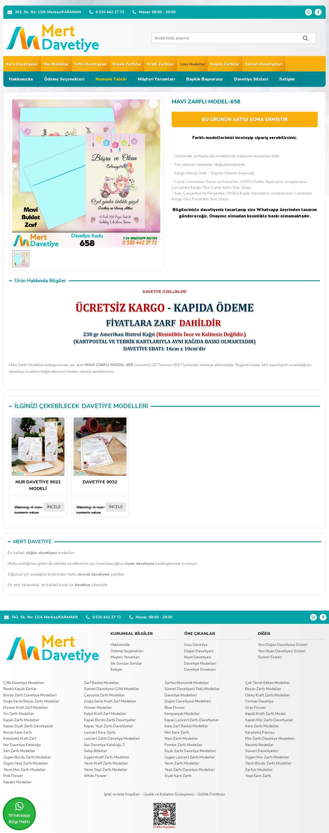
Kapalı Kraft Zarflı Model (265, 713)
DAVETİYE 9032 (100, 451)
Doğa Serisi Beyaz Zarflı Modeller (31, 701)
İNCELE (54, 507)
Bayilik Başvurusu (204, 79)
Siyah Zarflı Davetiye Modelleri (190, 751)
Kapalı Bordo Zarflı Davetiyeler (110, 720)
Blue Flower (174, 707)
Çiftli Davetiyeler (91, 64)
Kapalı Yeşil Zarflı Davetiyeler (108, 726)
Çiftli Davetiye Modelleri (23, 682)
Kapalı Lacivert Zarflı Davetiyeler (191, 720)
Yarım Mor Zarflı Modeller (24, 769)
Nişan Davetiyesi (198, 657)
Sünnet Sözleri (270, 657)
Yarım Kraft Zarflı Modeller (106, 763)
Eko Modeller (56, 64)
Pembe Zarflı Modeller (183, 744)
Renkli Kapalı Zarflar (20, 688)
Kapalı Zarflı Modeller (21, 720)
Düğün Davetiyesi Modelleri (187, 701)
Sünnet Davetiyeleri (264, 64)
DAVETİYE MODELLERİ (115, 406)
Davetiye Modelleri (200, 663)
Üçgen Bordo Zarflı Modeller (27, 757)
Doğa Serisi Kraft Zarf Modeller (110, 701)
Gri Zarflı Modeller (18, 713)
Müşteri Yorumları (156, 79)
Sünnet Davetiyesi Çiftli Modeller (111, 688)
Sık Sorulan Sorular (126, 663)
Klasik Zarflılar (127, 64)
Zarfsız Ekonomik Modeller (186, 682)
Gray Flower (255, 707)
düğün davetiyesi (41, 552)
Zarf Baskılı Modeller (101, 682)
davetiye (82, 584)
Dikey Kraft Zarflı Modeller (267, 695)
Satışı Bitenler (95, 751)
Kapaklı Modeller (17, 782)
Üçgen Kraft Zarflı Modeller (107, 757)
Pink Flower (13, 775)
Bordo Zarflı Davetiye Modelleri (29, 695)
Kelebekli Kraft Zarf (19, 738)
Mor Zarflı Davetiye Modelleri (270, 738)
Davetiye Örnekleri (200, 669)
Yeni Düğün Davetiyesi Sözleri (283, 644)
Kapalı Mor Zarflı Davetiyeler (269, 720)
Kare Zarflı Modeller (262, 726)
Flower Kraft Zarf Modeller (25, 707)
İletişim (287, 79)
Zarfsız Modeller (259, 769)
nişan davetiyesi (139, 563)
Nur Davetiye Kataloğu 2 (104, 744)
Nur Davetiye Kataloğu (22, 744)
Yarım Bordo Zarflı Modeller (268, 763)
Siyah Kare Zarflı (178, 775)
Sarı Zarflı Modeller (19, 751)
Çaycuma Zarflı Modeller (104, 695)
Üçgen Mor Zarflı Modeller (267, 757)
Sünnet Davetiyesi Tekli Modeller (192, 688)
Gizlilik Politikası (211, 794)
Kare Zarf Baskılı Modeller (186, 726)
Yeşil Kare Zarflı (258, 775)
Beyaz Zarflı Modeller (263, 688)
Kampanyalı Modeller (182, 713)
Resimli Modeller (259, 744)
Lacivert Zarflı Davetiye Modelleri (112, 738)
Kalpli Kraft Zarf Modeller (105, 713)
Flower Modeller (98, 707)
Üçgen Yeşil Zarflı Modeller (25, 763)
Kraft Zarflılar (160, 64)
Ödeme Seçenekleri (64, 79)
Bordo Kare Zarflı (17, 732)
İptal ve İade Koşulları (122, 794)
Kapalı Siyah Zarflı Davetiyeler (28, 726)
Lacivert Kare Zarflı (99, 732)
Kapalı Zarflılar (225, 64)
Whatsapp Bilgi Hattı (19, 812)
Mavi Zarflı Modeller (181, 738)
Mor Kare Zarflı (176, 732)
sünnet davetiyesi (93, 574)
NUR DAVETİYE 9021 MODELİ (38, 454)
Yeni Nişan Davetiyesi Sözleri (282, 651)
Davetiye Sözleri (251, 79)
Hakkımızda (21, 79)
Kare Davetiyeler (22, 64)
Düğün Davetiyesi (199, 651)
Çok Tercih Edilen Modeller (267, 682)
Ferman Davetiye (259, 701)
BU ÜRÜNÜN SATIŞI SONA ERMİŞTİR (245, 119)
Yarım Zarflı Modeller (181, 763)
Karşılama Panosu (259, 732)
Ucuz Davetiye (196, 644)
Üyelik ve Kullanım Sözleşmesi (169, 794)
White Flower (95, 775)
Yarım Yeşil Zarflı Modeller (106, 769)
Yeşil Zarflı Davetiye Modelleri (189, 769)
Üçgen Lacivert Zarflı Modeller (189, 757)
